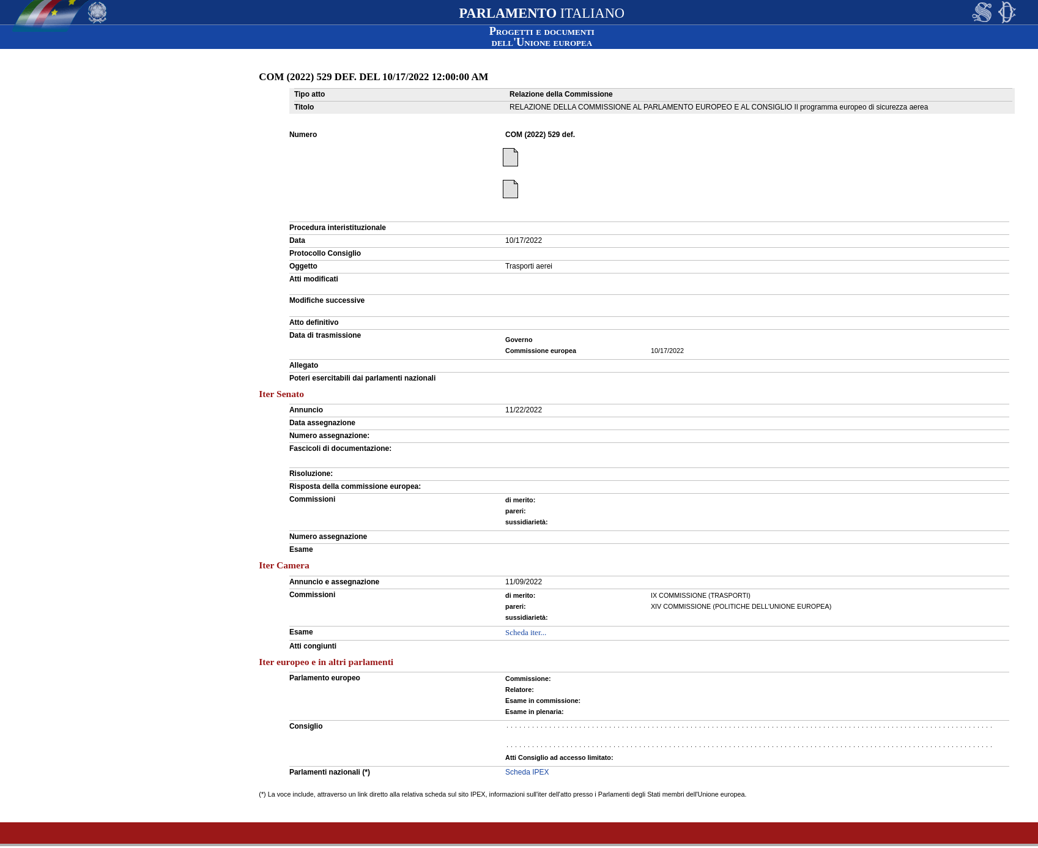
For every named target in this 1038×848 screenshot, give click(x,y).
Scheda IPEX (527, 772)
